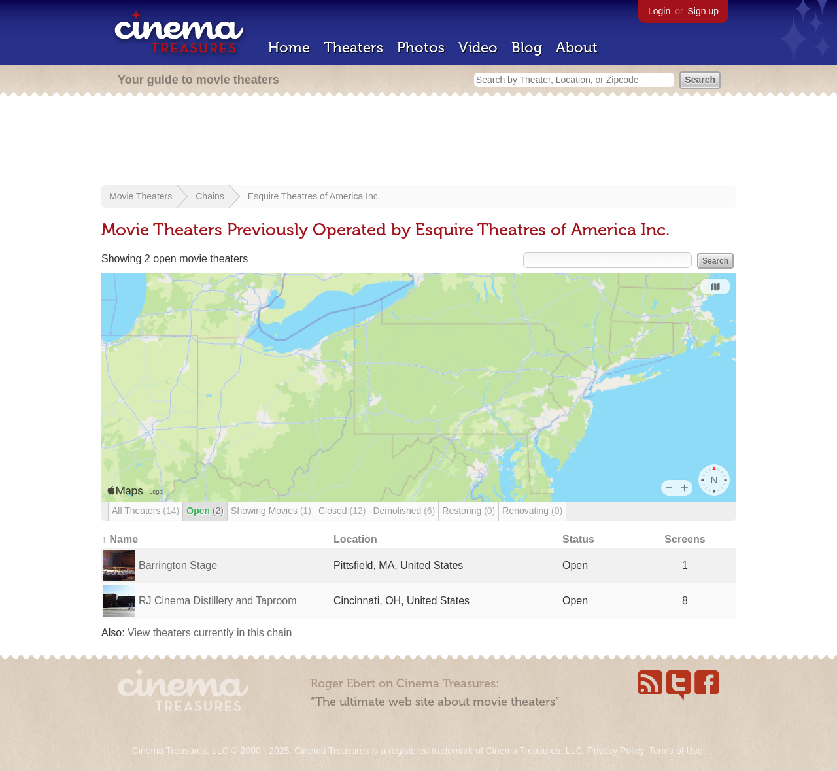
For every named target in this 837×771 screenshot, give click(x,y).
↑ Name (119, 539)
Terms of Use (675, 750)
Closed (342, 510)
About (577, 47)
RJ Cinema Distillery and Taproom (218, 600)
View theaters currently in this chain (210, 632)
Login (659, 11)
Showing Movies (271, 510)
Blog (526, 47)
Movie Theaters (140, 196)
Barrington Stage (178, 565)
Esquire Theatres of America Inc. (314, 196)
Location (355, 539)
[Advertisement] (418, 141)
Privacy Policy (615, 750)
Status (578, 539)
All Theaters (145, 510)
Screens (684, 539)
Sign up (703, 11)
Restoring (468, 510)
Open (205, 510)
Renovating (532, 510)
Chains (210, 196)
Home (289, 47)
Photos (421, 47)
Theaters (353, 47)
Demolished (404, 510)
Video (478, 47)
